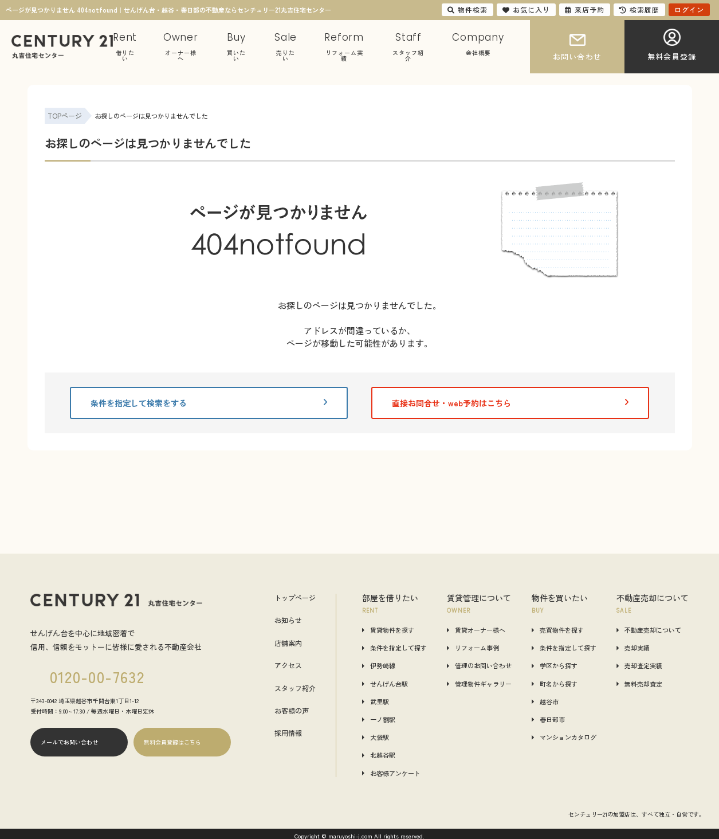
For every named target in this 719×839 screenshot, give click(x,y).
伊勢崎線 (382, 665)
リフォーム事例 (477, 648)
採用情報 (288, 733)
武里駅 (379, 701)
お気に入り (526, 9)
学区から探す (558, 665)
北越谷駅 (382, 755)
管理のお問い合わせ (483, 665)
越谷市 (549, 701)
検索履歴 (639, 9)
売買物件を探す (562, 630)
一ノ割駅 (382, 719)
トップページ (295, 598)
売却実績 (637, 648)
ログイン (689, 9)
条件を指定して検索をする (209, 403)
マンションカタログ (568, 737)
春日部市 (552, 719)
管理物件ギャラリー (483, 684)
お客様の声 (291, 711)
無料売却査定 (643, 684)
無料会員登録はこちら (172, 742)
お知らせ (288, 620)
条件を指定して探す (398, 648)
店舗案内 (288, 643)
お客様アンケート (395, 773)
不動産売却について (652, 630)
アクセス (288, 665)
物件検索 (467, 9)
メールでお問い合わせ (69, 742)
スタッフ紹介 (295, 688)
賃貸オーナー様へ (480, 630)
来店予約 (584, 9)
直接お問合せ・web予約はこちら (510, 403)
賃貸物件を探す (392, 630)
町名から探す (558, 684)
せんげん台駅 (389, 684)
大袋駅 (379, 737)
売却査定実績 (643, 665)
